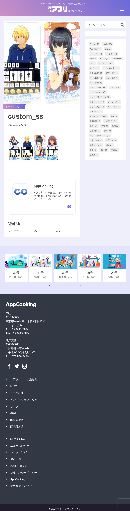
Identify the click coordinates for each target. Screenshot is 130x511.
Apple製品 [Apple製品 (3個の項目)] (95, 49)
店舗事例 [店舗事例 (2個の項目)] (95, 131)
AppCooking (17, 479)
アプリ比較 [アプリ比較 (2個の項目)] (96, 78)
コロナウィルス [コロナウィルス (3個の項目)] (98, 92)
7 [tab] (80, 285)
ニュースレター (19, 445)
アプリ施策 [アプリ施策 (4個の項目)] (112, 73)
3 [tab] (60, 285)
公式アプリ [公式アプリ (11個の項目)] (110, 121)
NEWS (14, 386)
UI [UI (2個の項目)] (92, 63)
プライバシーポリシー (23, 472)
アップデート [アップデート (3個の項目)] (106, 63)
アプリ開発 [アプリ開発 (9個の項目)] (96, 83)
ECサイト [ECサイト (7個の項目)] (111, 54)
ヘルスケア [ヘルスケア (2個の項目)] (114, 107)
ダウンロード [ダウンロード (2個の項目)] (97, 102)
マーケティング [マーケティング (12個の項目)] (98, 116)
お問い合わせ (18, 465)
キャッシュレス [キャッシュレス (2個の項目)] (98, 87)
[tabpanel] (16, 268)
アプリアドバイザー (22, 486)
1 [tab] (49, 285)
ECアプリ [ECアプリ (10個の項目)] (96, 54)
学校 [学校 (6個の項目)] (104, 126)
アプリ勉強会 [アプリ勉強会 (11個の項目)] (110, 68)
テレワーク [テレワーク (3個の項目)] (114, 102)
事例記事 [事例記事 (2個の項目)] (95, 121)
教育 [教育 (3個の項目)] (107, 131)
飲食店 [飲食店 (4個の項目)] (94, 155)
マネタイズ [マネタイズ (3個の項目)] (96, 111)
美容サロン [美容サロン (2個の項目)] (96, 145)
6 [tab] (75, 285)
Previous (6, 267)
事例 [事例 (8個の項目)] (114, 116)
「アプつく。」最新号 (23, 379)
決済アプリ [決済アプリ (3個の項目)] (96, 140)
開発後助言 (17, 426)
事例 (13, 413)
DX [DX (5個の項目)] (108, 49)
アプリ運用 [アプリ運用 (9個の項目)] (112, 78)
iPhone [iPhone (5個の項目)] (104, 59)
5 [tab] (70, 285)
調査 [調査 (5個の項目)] (109, 145)
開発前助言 (17, 419)
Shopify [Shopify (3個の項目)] (117, 59)
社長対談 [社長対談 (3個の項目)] (111, 140)
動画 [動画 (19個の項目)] (93, 126)
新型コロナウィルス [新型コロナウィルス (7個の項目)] (99, 136)
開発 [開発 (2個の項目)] (114, 150)
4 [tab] (65, 285)
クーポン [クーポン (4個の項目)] (115, 87)
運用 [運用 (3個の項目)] (103, 150)
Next (122, 267)
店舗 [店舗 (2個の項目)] (115, 126)
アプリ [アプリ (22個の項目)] (94, 68)
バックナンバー (19, 452)
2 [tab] (55, 285)
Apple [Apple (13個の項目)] (107, 44)
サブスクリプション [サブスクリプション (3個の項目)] (99, 97)
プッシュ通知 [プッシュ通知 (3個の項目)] (97, 107)
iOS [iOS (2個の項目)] (93, 59)
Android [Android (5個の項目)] (94, 44)
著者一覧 (15, 459)
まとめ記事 (17, 392)
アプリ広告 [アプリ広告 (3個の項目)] (96, 73)
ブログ (14, 406)
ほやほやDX (17, 438)
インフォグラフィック (23, 399)
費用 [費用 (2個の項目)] (93, 150)
